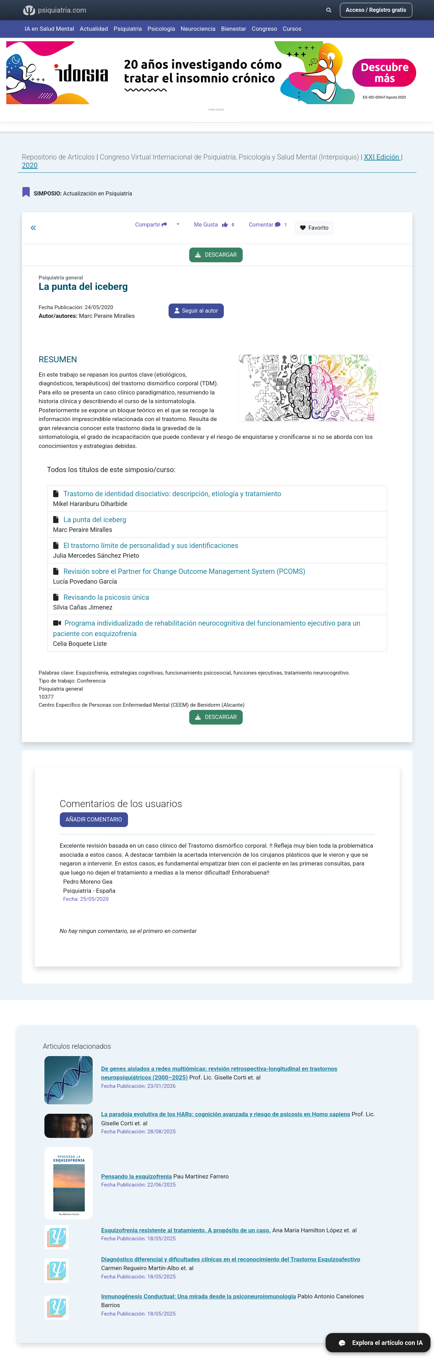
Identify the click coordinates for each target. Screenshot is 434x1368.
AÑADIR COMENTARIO (94, 819)
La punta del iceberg (94, 519)
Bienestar (233, 28)
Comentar (269, 224)
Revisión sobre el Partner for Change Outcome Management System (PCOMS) (184, 571)
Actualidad (94, 28)
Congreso (264, 28)
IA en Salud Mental (49, 28)
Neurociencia (198, 28)
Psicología (161, 28)
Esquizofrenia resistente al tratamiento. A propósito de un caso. (186, 1230)
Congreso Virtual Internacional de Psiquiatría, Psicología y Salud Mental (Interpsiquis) (230, 157)
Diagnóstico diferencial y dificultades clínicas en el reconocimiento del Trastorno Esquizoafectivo (230, 1259)
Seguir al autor (196, 310)
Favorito (314, 228)
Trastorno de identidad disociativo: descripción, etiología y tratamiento (172, 494)
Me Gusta (216, 224)
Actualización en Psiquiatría (77, 192)
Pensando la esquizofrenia (136, 1176)
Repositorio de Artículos (58, 157)
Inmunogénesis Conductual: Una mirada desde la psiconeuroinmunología (198, 1296)
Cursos (292, 28)
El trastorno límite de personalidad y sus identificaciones (150, 545)
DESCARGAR (216, 254)
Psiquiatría (128, 28)
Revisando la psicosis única (106, 597)
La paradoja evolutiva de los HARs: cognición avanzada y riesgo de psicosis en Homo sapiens (225, 1114)
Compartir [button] (155, 224)
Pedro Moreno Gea (88, 881)
